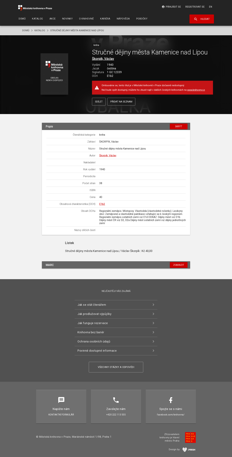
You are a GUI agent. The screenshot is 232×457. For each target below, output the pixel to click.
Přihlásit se (171, 6)
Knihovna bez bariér (90, 332)
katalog (39, 30)
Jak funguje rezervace (92, 323)
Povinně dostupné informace (97, 350)
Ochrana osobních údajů (93, 341)
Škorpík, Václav (103, 59)
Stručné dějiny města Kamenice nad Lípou (77, 30)
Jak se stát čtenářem (91, 304)
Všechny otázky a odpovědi (116, 367)
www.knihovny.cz (196, 89)
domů (25, 30)
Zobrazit (178, 265)
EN (210, 6)
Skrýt (178, 126)
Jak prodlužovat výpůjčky (94, 314)
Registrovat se (195, 6)
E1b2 (102, 204)
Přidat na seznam (121, 101)
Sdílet (99, 101)
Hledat (202, 19)
